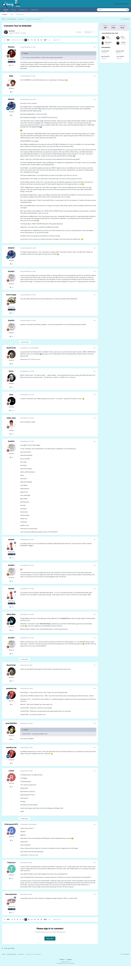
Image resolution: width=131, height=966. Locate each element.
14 (41, 40)
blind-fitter (11, 614)
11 (31, 40)
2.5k (12, 434)
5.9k (12, 313)
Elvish (13, 31)
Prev (8, 40)
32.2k (11, 410)
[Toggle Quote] (23, 53)
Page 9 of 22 (57, 40)
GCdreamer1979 (11, 824)
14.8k (11, 65)
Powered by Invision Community (65, 963)
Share (78, 32)
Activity (13, 9)
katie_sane (11, 418)
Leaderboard (34, 9)
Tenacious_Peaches (111, 42)
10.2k (11, 878)
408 (11, 739)
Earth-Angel (11, 295)
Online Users (20, 14)
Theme (62, 959)
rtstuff (11, 771)
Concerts (23, 33)
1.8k (11, 287)
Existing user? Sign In (121, 3)
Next (45, 40)
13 (38, 40)
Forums (4, 14)
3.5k (12, 557)
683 (11, 364)
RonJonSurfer (11, 894)
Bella (11, 76)
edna (11, 395)
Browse (6, 10)
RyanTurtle (11, 348)
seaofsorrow (11, 688)
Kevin (11, 371)
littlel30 (11, 99)
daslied (11, 539)
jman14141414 (11, 723)
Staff (11, 14)
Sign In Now (49, 938)
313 (11, 787)
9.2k (12, 387)
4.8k (12, 630)
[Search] (106, 9)
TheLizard (11, 862)
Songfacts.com (23, 9)
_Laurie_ (123, 42)
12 (34, 40)
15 (11, 115)
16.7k (11, 912)
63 (11, 92)
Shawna (11, 47)
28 (11, 840)
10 (28, 40)
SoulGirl (11, 271)
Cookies (69, 959)
